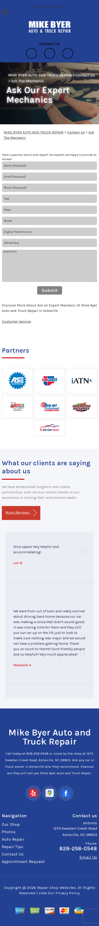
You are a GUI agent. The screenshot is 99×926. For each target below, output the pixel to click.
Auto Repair (13, 839)
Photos (9, 831)
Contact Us (85, 75)
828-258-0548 (37, 753)
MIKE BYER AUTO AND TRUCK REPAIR (40, 75)
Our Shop (11, 824)
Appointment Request (23, 861)
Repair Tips (12, 846)
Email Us (88, 857)
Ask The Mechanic (27, 81)
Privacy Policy (68, 893)
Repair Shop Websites (56, 887)
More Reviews (20, 513)
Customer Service (16, 321)
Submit (50, 290)
